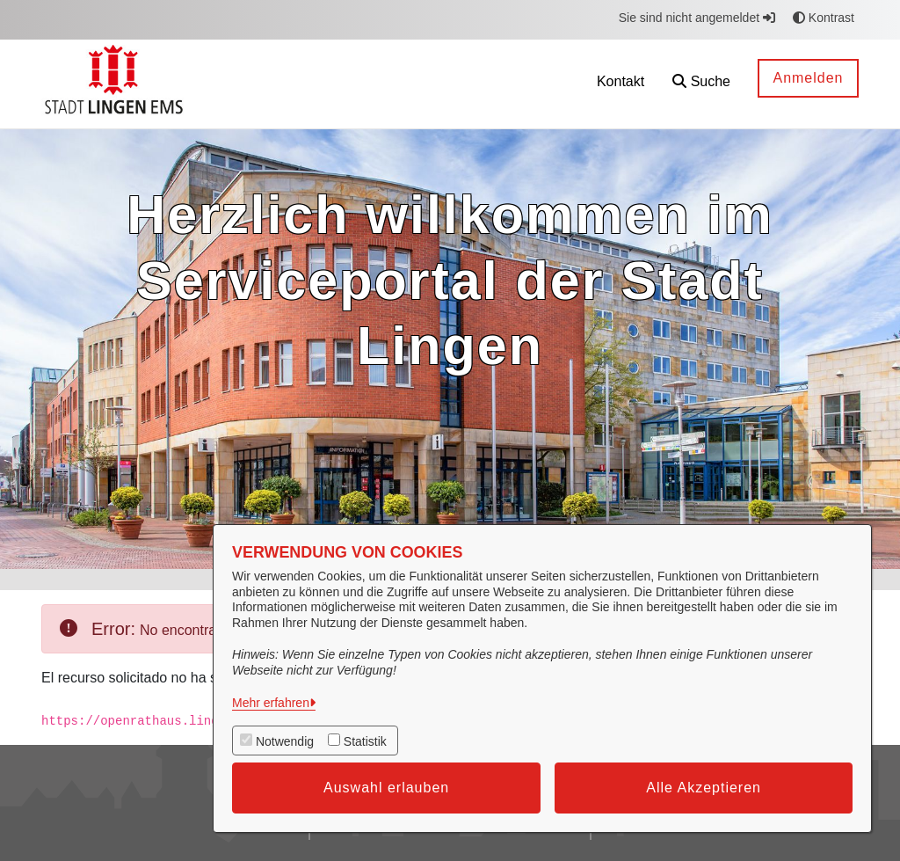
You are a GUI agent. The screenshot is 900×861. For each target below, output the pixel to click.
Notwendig (285, 741)
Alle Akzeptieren (703, 787)
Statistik (365, 741)
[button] (701, 84)
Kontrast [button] (823, 18)
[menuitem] (540, 84)
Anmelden (808, 77)
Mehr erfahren (270, 703)
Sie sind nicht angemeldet (697, 18)
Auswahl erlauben (386, 787)
